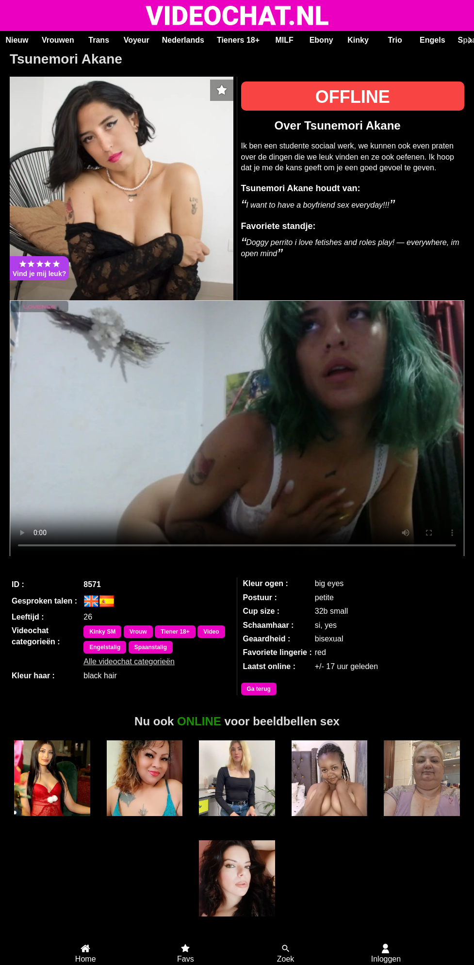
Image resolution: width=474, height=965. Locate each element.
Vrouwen (58, 40)
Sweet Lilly (144, 821)
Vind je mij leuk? (39, 268)
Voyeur (136, 40)
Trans (98, 40)
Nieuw (16, 40)
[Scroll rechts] (468, 40)
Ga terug (259, 689)
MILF (284, 40)
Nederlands (183, 40)
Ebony (321, 40)
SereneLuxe (52, 821)
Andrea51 (422, 821)
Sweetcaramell (329, 821)
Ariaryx (237, 821)
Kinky (358, 40)
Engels (432, 40)
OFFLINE (352, 97)
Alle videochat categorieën (129, 661)
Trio (395, 40)
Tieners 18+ (238, 40)
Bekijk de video (237, 428)
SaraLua (237, 921)
